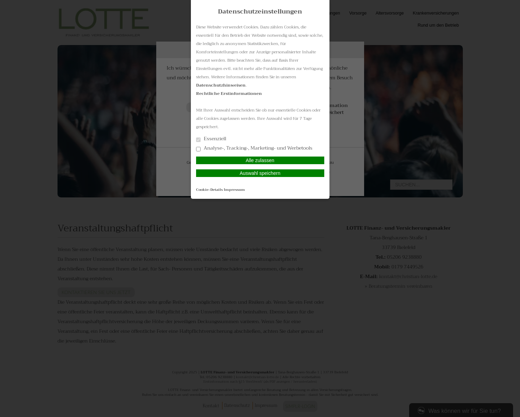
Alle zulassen (260, 160)
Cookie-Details (209, 190)
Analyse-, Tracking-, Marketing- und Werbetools (254, 148)
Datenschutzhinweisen (221, 85)
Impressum (234, 190)
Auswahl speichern (260, 173)
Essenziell (211, 139)
